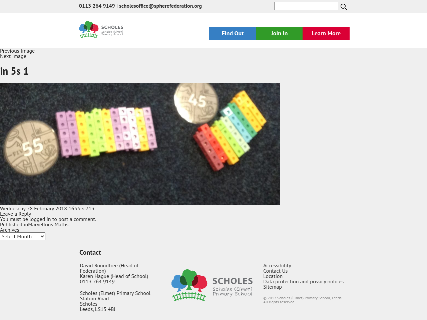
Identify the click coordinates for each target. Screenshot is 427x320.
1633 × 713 (81, 208)
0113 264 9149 (97, 5)
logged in (40, 219)
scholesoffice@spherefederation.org (160, 5)
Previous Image (17, 50)
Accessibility (277, 265)
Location (273, 276)
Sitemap (272, 286)
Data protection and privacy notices (303, 281)
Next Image (13, 56)
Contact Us (275, 270)
